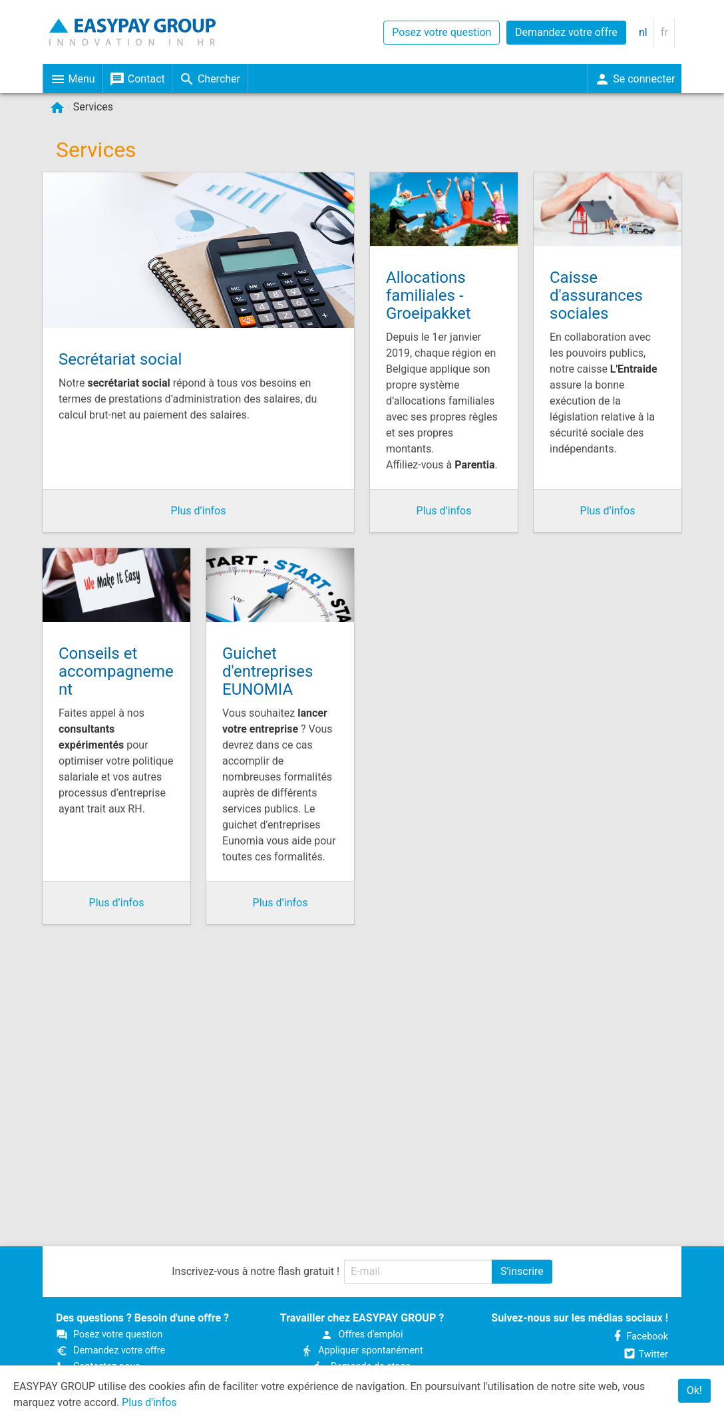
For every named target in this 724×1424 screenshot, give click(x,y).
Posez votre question (441, 32)
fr (664, 32)
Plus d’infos (198, 510)
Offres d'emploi (362, 1334)
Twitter (645, 1354)
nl (643, 32)
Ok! (694, 1390)
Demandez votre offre (566, 32)
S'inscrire (522, 1271)
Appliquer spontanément (362, 1350)
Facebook (640, 1336)
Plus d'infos (149, 1402)
